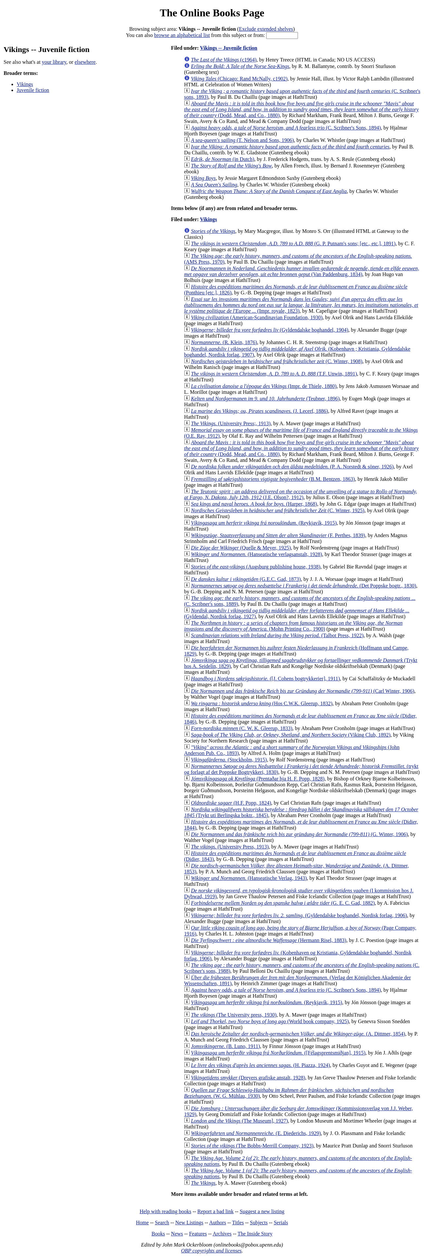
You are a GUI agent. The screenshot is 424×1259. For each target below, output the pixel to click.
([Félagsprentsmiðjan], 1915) (278, 1053)
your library (54, 62)
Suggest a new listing (262, 1211)
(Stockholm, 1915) (229, 759)
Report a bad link (215, 1211)
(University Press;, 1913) (230, 423)
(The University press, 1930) (233, 1015)
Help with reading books (165, 1211)
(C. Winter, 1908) (276, 361)
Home (142, 1222)
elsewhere (85, 62)
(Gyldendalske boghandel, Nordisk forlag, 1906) (299, 915)
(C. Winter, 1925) (277, 510)
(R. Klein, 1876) (224, 342)
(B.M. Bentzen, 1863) (273, 479)
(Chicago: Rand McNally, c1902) (239, 78)
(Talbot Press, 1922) (277, 635)
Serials (281, 1222)
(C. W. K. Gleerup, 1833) (241, 728)
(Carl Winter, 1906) (302, 691)
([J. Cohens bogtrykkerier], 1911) (265, 678)
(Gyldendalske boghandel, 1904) (269, 330)
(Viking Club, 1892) (290, 735)
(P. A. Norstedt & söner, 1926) (292, 466)
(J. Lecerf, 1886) (259, 411)
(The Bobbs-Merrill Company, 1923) (252, 1145)
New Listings (189, 1222)
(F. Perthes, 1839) (278, 535)
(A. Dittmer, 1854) (298, 1034)
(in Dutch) (222, 159)
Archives (221, 1233)
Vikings (25, 84)
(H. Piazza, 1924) (260, 1065)
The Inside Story (255, 1233)
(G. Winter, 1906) (299, 834)
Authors (217, 1222)
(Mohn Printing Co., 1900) (293, 626)
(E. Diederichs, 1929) (256, 1133)
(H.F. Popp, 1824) (231, 803)
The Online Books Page (212, 13)
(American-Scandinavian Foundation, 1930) (257, 317)
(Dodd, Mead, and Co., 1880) (301, 109)
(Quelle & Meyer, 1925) (241, 548)
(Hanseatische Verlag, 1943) (249, 878)
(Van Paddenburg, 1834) (301, 271)
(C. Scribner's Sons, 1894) (286, 128)
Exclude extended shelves (266, 29)
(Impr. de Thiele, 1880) (264, 386)
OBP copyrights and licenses (211, 1250)
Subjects (258, 1222)
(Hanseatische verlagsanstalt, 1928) (256, 554)
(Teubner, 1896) (265, 398)
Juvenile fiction (33, 90)
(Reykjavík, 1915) (264, 523)
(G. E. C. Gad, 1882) (283, 903)
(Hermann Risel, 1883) (268, 940)
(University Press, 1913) (229, 846)
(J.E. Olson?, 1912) (300, 494)
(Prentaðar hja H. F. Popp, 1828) (257, 778)
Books (158, 1233)
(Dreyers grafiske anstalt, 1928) (248, 1077)
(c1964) (223, 59)
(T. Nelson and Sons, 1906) (242, 140)
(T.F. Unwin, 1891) (274, 373)
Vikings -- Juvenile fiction (228, 48)
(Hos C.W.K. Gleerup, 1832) (261, 703)
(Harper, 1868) (254, 504)
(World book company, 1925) (270, 1021)
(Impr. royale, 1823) (301, 305)
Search (162, 1222)
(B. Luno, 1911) (225, 1046)
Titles (238, 1222)
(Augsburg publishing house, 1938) (255, 566)
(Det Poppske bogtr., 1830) (303, 585)
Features (198, 1233)
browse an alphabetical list (182, 35)
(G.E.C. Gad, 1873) (246, 579)
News (177, 1233)
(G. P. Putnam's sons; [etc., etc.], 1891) (293, 243)
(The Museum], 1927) (239, 1121)
